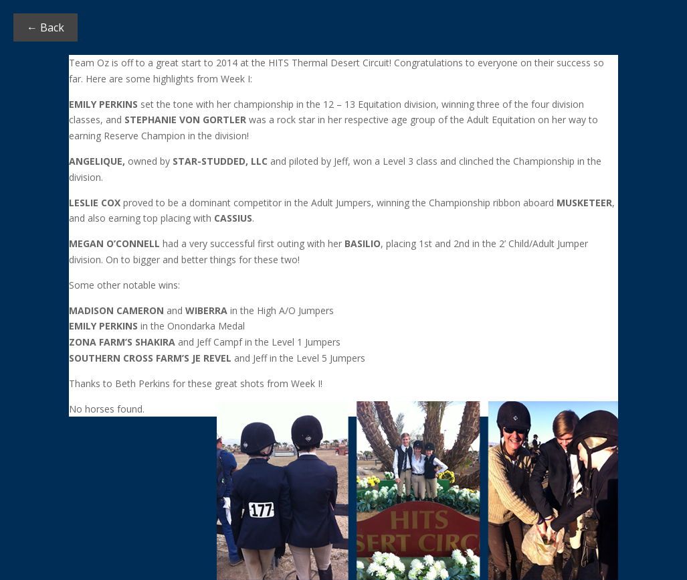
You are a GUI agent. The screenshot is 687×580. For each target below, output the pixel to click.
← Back (45, 27)
